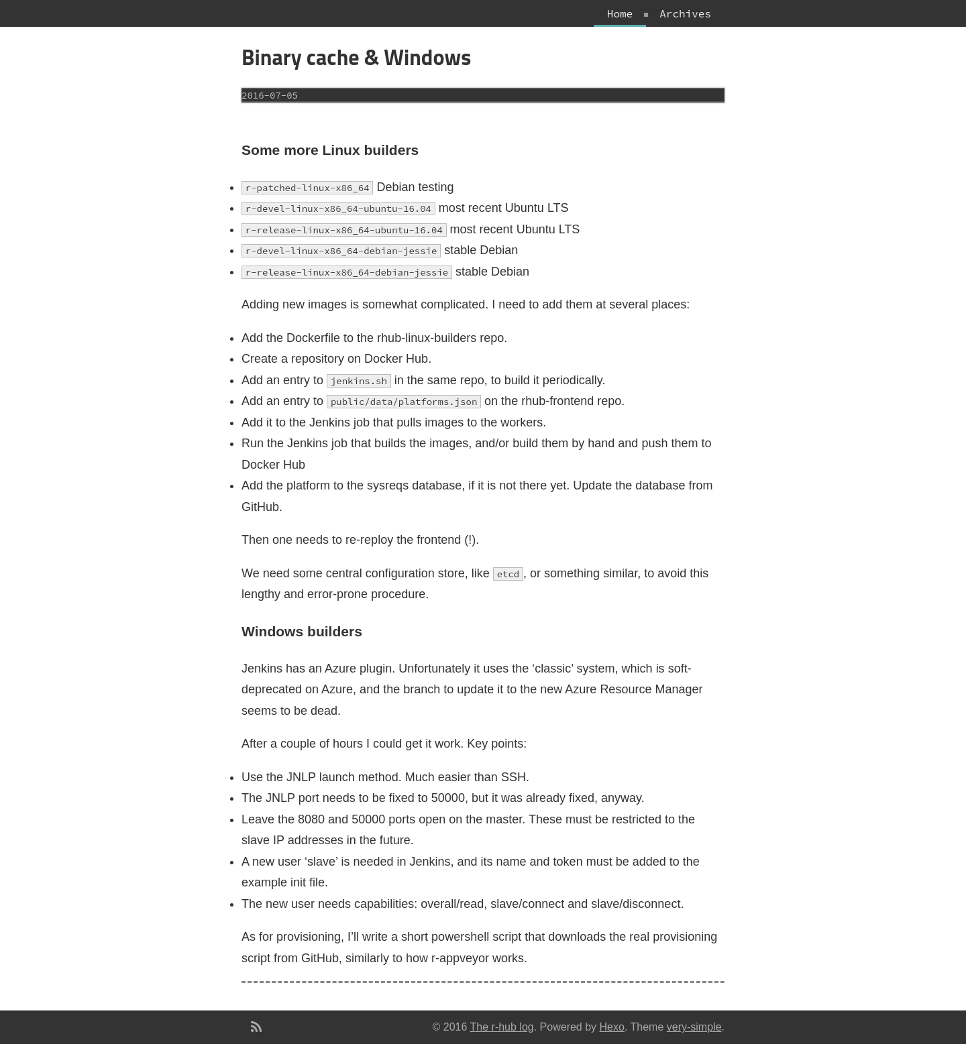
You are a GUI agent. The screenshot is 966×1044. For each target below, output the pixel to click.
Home (620, 13)
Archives (685, 13)
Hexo (612, 1027)
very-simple (694, 1027)
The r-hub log (502, 1027)
